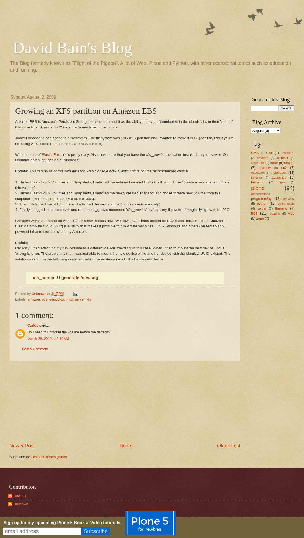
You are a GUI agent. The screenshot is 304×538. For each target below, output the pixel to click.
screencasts (286, 203)
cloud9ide (258, 163)
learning (257, 182)
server (79, 299)
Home (125, 446)
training (275, 213)
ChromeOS (288, 153)
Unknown (21, 504)
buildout (282, 158)
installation (279, 172)
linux (69, 299)
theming (281, 208)
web (291, 213)
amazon (33, 299)
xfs (89, 299)
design (289, 163)
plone (258, 188)
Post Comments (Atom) (49, 457)
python (262, 203)
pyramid (288, 198)
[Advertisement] (125, 402)
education (258, 172)
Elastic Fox (51, 155)
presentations (260, 193)
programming (261, 198)
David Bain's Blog (72, 48)
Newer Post (22, 446)
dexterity (265, 167)
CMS (255, 153)
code (274, 163)
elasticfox (56, 299)
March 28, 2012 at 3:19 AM (48, 339)
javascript (278, 177)
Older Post (228, 446)
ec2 (44, 299)
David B (20, 496)
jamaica (256, 177)
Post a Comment (35, 349)
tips (254, 213)
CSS (269, 153)
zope (260, 218)
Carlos (32, 325)
